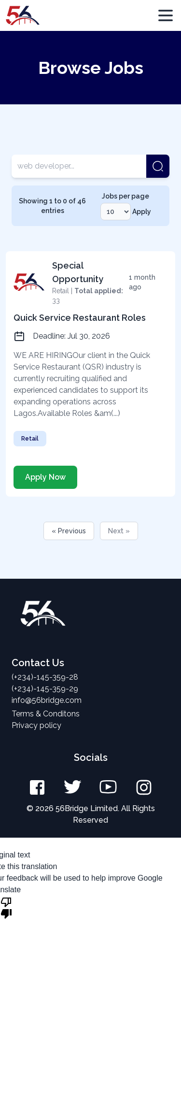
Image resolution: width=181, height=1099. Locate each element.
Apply (141, 211)
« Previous (69, 531)
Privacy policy (36, 725)
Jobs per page (125, 196)
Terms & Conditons (46, 713)
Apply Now (45, 477)
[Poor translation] (6, 907)
